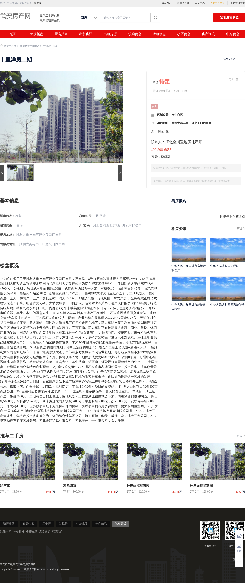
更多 (240, 228)
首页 (12, 34)
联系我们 (58, 531)
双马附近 (69, 485)
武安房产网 (15, 15)
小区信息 (184, 34)
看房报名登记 (160, 156)
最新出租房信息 (50, 20)
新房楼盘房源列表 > (31, 46)
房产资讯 (208, 34)
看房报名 (61, 34)
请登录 (37, 3)
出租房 (63, 523)
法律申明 (5, 531)
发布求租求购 (237, 3)
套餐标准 (18, 531)
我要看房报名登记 (232, 216)
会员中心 (200, 3)
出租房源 (110, 34)
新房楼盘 (36, 34)
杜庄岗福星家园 (138, 485)
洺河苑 (5, 485)
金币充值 (32, 531)
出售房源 (86, 34)
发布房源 (120, 523)
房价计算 (233, 79)
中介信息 (232, 34)
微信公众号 (183, 3)
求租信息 (159, 34)
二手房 (46, 523)
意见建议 (45, 531)
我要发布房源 (229, 17)
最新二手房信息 (50, 15)
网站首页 (167, 3)
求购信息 (134, 34)
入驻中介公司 (217, 3)
